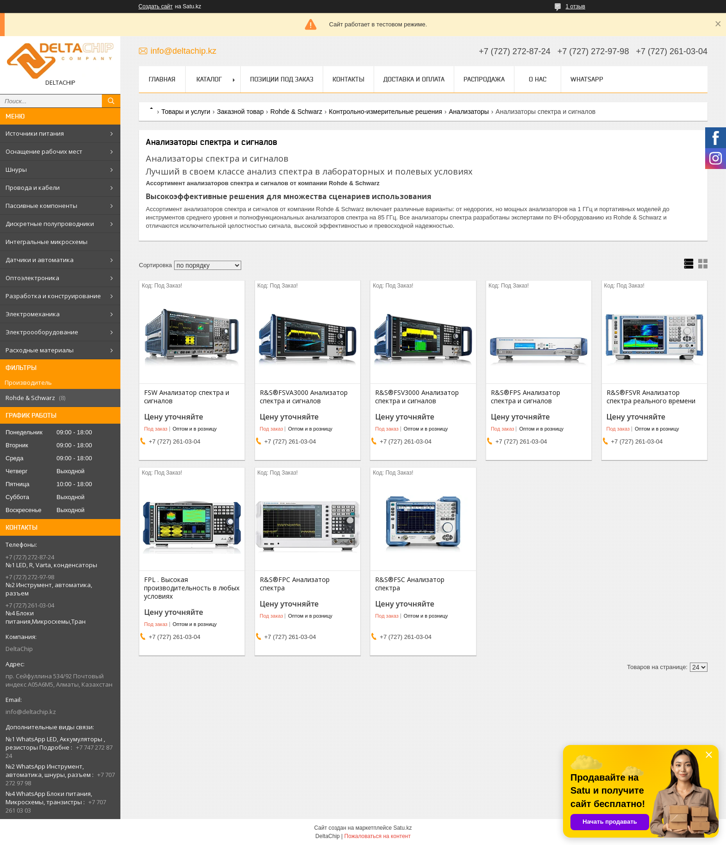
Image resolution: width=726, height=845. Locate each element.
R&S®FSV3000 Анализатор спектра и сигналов (417, 396)
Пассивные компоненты (41, 205)
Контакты (348, 79)
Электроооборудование (42, 332)
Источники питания (35, 133)
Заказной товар (240, 111)
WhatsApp (586, 79)
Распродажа (484, 79)
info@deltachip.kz (31, 711)
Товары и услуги (185, 111)
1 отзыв (575, 6)
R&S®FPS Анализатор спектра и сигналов (525, 396)
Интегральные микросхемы (47, 242)
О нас (537, 79)
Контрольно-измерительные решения (385, 111)
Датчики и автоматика (40, 260)
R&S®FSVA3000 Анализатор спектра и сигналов (304, 396)
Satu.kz (402, 828)
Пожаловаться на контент (377, 836)
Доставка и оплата (413, 79)
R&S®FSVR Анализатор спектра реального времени (651, 396)
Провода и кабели (33, 187)
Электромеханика (33, 314)
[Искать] (111, 101)
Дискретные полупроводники (50, 223)
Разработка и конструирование (53, 296)
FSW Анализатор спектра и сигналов (186, 396)
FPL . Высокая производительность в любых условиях (191, 588)
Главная (162, 79)
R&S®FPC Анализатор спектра (295, 584)
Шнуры (16, 169)
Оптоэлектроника (32, 278)
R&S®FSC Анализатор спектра (409, 584)
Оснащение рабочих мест (44, 151)
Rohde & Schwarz (296, 111)
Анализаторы (469, 111)
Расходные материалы (40, 350)
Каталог (209, 79)
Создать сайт (155, 6)
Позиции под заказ (281, 79)
